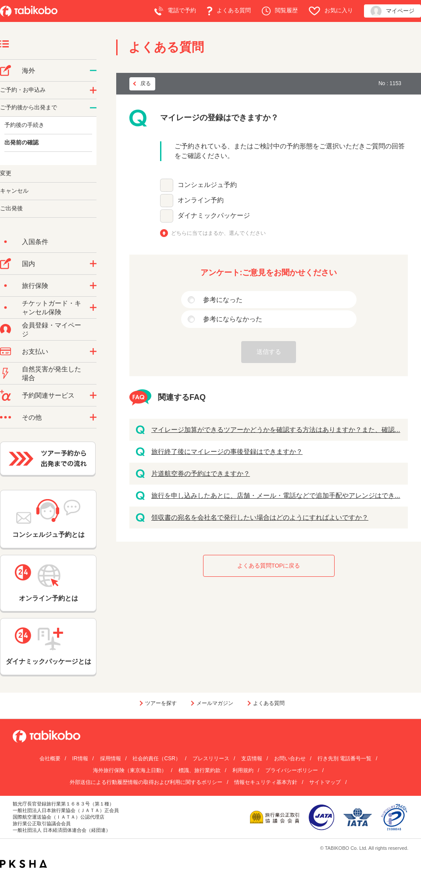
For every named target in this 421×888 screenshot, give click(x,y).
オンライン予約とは (48, 583)
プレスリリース (211, 758)
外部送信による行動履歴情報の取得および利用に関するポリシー (146, 782)
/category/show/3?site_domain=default (93, 417)
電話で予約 (175, 11)
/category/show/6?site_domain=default (93, 108)
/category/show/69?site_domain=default (93, 308)
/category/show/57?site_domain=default (93, 264)
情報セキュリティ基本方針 (265, 782)
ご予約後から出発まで (28, 107)
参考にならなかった (232, 319)
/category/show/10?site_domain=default (93, 286)
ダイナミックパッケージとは (48, 646)
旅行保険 (35, 285)
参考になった (223, 299)
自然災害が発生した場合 (51, 373)
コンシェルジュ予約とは (48, 518)
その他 (32, 417)
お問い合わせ (290, 758)
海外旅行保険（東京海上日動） (130, 770)
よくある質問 (229, 11)
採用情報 (110, 758)
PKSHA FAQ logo (23, 864)
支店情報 (251, 758)
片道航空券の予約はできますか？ (200, 473)
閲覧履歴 (280, 11)
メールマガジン (214, 703)
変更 (5, 173)
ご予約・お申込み (23, 89)
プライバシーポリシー (291, 770)
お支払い (35, 351)
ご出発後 (11, 208)
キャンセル (14, 190)
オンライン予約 (201, 200)
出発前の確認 (21, 142)
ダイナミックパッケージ (214, 215)
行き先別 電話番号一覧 (344, 758)
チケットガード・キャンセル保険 (51, 307)
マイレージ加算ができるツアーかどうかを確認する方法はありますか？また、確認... (275, 429)
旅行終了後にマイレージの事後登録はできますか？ (227, 451)
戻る (145, 83)
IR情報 (80, 758)
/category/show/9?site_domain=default (93, 352)
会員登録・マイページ (51, 329)
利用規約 (242, 770)
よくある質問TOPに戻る (268, 565)
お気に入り (331, 11)
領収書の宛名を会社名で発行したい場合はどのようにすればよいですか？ (259, 517)
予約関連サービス (48, 395)
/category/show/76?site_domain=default (93, 71)
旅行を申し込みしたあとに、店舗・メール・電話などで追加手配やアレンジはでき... (275, 495)
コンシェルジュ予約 (207, 184)
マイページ (392, 11)
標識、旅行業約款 (199, 770)
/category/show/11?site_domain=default (93, 395)
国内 (28, 263)
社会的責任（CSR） (156, 758)
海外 (28, 70)
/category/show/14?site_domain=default (93, 90)
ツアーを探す (161, 703)
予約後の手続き (24, 125)
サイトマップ (325, 782)
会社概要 (50, 758)
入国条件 (35, 241)
